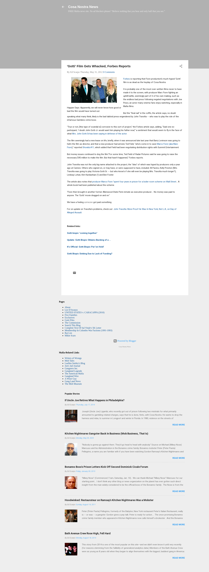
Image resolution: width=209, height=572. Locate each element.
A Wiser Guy (71, 378)
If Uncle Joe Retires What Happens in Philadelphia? (94, 400)
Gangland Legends (73, 371)
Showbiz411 (88, 147)
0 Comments (109, 72)
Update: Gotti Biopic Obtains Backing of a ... (89, 240)
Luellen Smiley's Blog (75, 363)
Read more (178, 424)
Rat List (68, 333)
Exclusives (70, 317)
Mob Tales (69, 360)
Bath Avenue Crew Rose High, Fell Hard (88, 533)
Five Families (71, 315)
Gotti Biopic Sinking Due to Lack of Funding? (89, 253)
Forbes (126, 79)
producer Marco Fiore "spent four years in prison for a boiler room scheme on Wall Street (134, 181)
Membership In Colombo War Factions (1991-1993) (88, 330)
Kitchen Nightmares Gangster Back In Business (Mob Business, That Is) (106, 433)
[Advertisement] (124, 38)
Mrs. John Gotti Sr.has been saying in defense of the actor (99, 133)
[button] (181, 66)
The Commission (72, 322)
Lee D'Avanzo (71, 310)
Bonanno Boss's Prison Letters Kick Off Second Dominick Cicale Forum (106, 466)
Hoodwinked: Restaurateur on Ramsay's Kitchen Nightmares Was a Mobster (109, 500)
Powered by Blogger (124, 341)
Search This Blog (73, 325)
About (67, 307)
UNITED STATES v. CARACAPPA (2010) (84, 312)
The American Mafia (74, 373)
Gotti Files (69, 320)
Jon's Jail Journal (72, 366)
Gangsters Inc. (71, 368)
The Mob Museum (73, 384)
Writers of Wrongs (73, 358)
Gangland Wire (72, 376)
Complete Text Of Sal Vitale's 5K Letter (83, 328)
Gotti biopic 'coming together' (82, 233)
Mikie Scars (70, 335)
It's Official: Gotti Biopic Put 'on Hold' (85, 247)
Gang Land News (73, 381)
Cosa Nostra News (83, 7)
